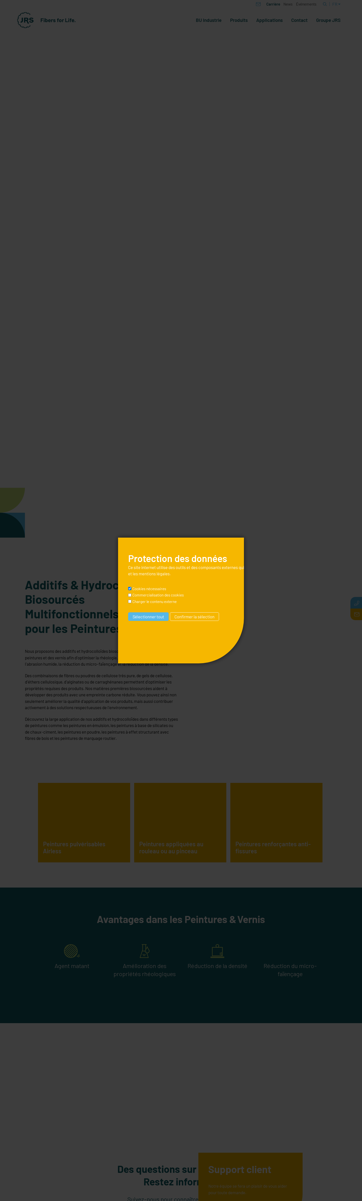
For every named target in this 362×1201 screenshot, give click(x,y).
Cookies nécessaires (149, 588)
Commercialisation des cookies (158, 595)
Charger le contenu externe (154, 601)
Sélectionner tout (148, 616)
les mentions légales (151, 573)
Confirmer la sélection (194, 616)
